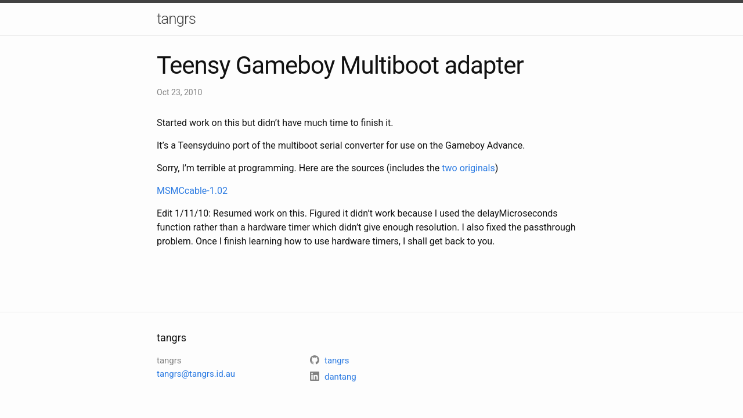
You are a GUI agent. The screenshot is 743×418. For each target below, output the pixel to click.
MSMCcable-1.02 (192, 190)
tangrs (176, 18)
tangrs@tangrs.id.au (196, 374)
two (449, 168)
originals (477, 168)
